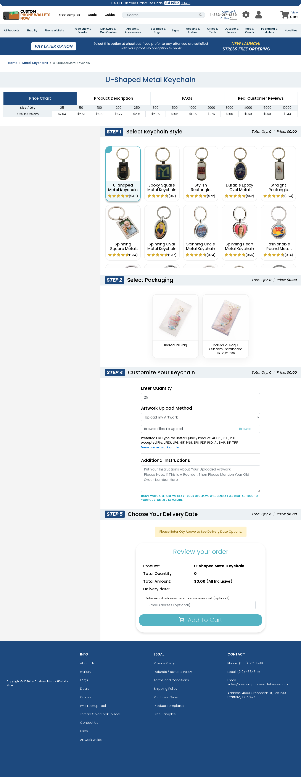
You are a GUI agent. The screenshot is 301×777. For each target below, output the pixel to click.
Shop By (32, 30)
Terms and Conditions (171, 680)
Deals (92, 15)
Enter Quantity (156, 388)
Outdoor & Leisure (231, 30)
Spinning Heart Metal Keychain (239, 246)
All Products (11, 30)
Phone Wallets (54, 30)
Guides (110, 15)
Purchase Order (166, 697)
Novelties (291, 30)
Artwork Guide (91, 739)
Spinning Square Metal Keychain (123, 248)
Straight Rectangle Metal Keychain (278, 189)
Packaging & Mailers (269, 30)
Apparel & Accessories (133, 30)
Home (12, 63)
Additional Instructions (165, 460)
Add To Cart (200, 620)
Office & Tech (212, 30)
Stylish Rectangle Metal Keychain (200, 189)
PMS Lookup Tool (93, 705)
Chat (233, 18)
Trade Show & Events (82, 30)
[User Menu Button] (246, 15)
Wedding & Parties (192, 30)
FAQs (84, 680)
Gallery (85, 671)
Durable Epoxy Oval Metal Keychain (239, 189)
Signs (175, 30)
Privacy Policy (164, 663)
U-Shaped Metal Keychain (123, 187)
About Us (87, 663)
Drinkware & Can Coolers (108, 30)
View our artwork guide (160, 447)
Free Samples (69, 15)
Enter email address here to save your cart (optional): (188, 598)
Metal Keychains (35, 63)
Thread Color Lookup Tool (100, 714)
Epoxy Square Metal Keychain (161, 187)
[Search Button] (200, 15)
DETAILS (185, 3)
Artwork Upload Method (166, 408)
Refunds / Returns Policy (173, 671)
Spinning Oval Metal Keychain (161, 246)
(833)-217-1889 (251, 663)
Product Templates (169, 705)
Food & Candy (249, 30)
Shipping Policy (165, 688)
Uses (84, 731)
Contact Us (89, 722)
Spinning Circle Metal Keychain (200, 246)
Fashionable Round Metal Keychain (278, 248)
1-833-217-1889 (223, 15)
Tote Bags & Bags (157, 30)
